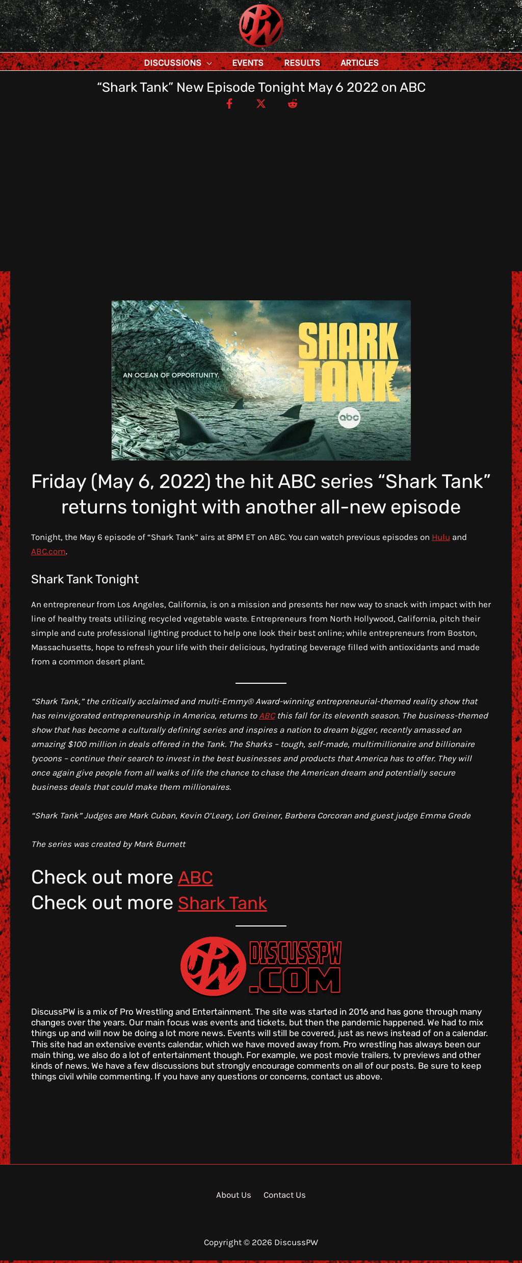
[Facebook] (225, 105)
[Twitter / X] (261, 105)
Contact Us (283, 1197)
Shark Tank (227, 905)
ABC (267, 718)
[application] (229, 62)
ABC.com (48, 554)
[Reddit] (297, 105)
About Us (235, 1197)
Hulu (441, 539)
